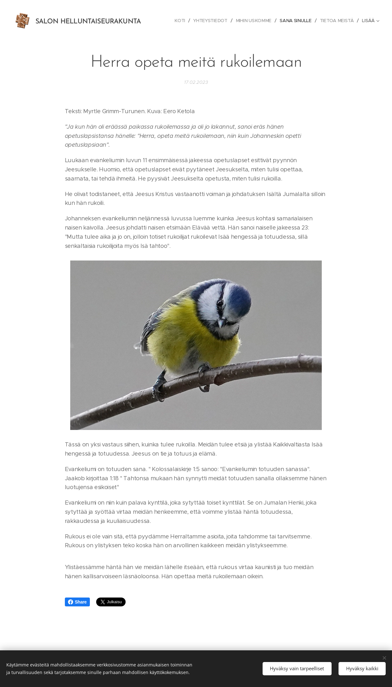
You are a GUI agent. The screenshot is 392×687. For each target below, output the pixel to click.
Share (77, 601)
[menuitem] (182, 20)
